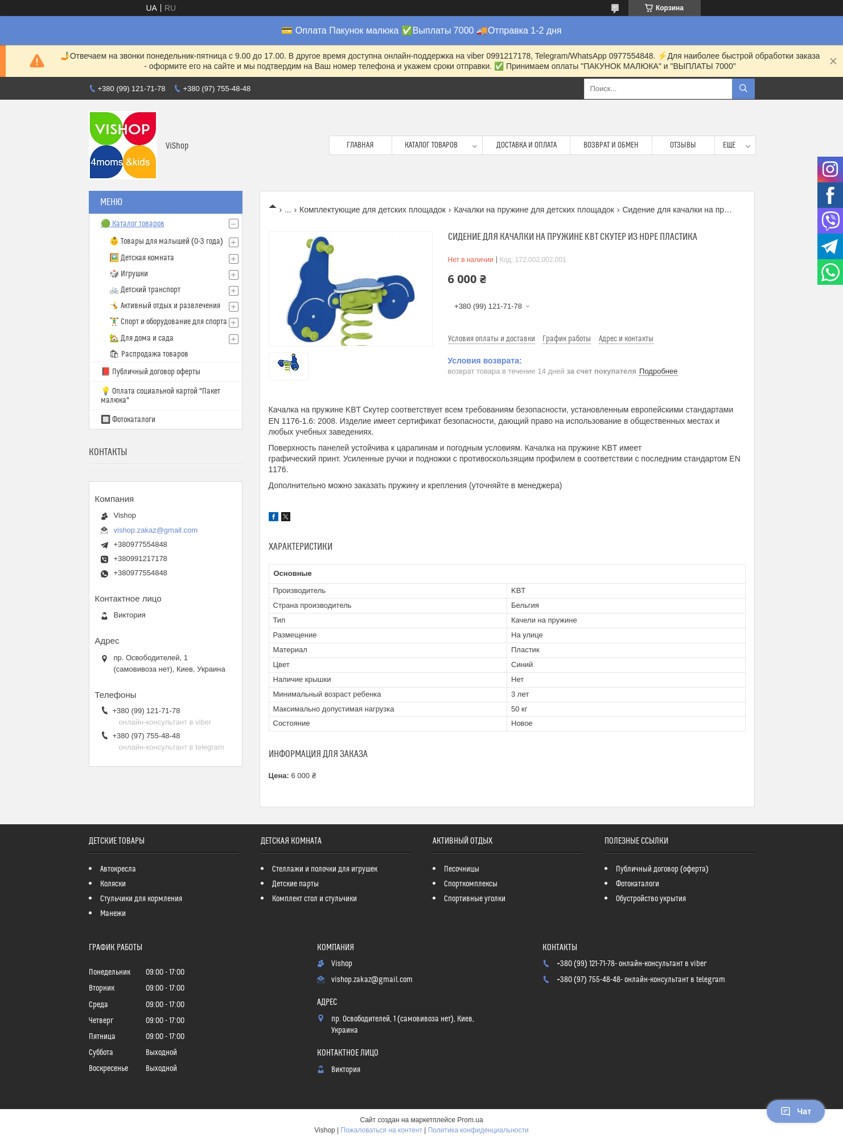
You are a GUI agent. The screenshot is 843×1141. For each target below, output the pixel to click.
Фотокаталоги (637, 884)
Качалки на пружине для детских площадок (534, 209)
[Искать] (743, 89)
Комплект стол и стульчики (314, 898)
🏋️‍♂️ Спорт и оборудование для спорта (168, 321)
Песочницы (461, 869)
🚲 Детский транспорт (144, 290)
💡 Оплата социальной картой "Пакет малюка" (160, 396)
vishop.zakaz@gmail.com (156, 530)
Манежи (113, 913)
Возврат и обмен (611, 145)
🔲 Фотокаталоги (128, 419)
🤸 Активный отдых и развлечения (164, 305)
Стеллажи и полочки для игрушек (324, 869)
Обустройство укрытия (651, 898)
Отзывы (683, 145)
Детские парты (295, 884)
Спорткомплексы (470, 884)
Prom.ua (470, 1120)
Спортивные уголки (474, 898)
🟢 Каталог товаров (133, 223)
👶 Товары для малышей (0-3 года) (166, 241)
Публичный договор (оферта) (662, 869)
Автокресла (118, 869)
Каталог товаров (431, 145)
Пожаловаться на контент (381, 1130)
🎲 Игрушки (128, 274)
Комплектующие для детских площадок (372, 209)
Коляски (113, 884)
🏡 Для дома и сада (141, 338)
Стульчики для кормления (141, 898)
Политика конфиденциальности (478, 1130)
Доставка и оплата (526, 145)
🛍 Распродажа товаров (148, 354)
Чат (795, 1111)
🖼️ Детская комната (141, 258)
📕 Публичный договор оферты (150, 372)
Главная (360, 145)
